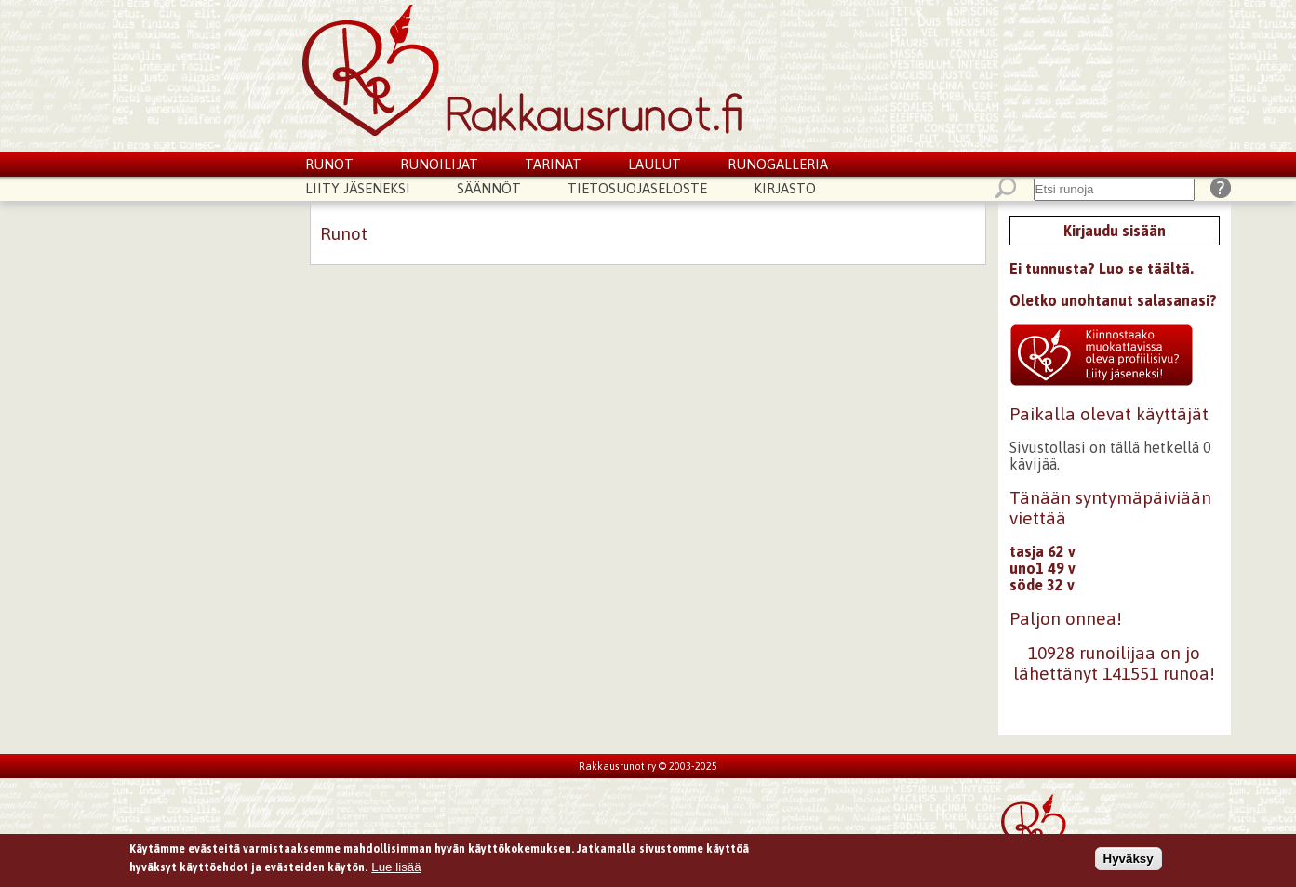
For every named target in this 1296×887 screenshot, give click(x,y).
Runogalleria (778, 164)
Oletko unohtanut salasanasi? (1113, 300)
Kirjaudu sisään (1114, 230)
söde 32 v (1042, 584)
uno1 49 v (1042, 568)
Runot (329, 164)
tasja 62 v (1042, 551)
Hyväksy (1128, 860)
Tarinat (553, 164)
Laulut (654, 164)
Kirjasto (785, 188)
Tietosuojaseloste (637, 188)
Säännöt (489, 188)
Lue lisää (396, 869)
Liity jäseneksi (357, 188)
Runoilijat (439, 164)
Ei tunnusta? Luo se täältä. (1101, 268)
